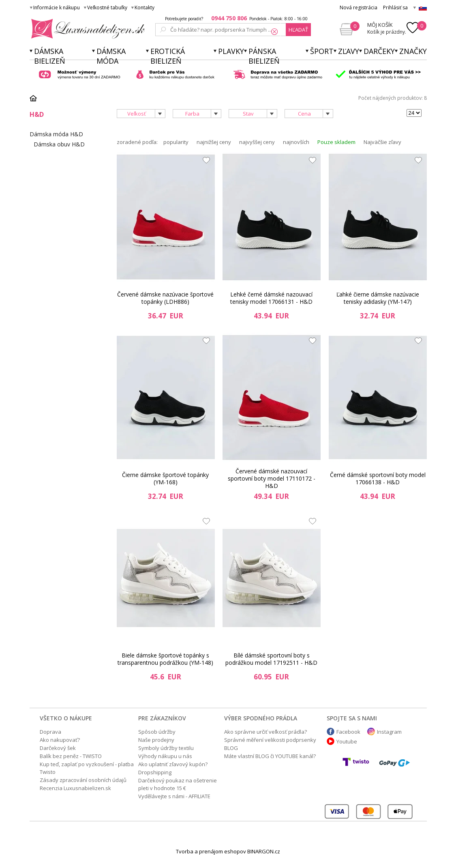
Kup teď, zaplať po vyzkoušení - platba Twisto (87, 768)
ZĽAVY (348, 51)
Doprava (50, 731)
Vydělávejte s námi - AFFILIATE (174, 796)
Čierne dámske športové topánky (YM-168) (165, 478)
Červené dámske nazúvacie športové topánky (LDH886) (165, 297)
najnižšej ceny (214, 142)
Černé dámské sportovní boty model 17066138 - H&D (378, 478)
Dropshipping (154, 772)
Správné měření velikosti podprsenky (270, 739)
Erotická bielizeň (167, 56)
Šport (322, 51)
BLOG (231, 748)
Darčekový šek (58, 748)
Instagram (389, 731)
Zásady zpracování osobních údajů (83, 780)
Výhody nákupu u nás (165, 756)
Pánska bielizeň (264, 56)
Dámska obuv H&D (59, 144)
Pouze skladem (336, 142)
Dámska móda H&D (56, 134)
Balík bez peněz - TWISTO (71, 756)
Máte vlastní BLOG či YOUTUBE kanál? (270, 756)
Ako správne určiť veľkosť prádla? (265, 731)
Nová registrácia (358, 7)
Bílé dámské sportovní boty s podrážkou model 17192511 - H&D (271, 658)
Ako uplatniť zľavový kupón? (173, 764)
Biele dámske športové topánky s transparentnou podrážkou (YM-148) (165, 658)
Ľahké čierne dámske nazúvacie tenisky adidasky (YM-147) (377, 297)
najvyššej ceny (257, 142)
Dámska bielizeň (49, 56)
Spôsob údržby (157, 731)
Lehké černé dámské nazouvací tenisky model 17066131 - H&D (271, 297)
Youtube (346, 741)
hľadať (298, 29)
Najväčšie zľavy (382, 142)
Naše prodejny (156, 739)
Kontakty (144, 7)
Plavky (231, 51)
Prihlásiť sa (395, 7)
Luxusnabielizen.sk (86, 29)
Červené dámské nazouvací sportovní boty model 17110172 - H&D (271, 479)
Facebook (348, 731)
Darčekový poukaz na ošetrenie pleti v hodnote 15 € (177, 784)
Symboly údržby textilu (166, 748)
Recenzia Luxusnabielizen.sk (75, 788)
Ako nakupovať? (60, 739)
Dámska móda (111, 56)
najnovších (296, 142)
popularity (175, 142)
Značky (413, 51)
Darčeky (379, 51)
